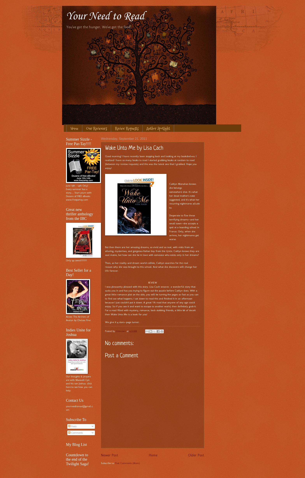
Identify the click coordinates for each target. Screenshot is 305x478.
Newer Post (109, 455)
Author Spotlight (158, 128)
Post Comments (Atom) (127, 463)
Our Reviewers (96, 128)
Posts (72, 426)
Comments (75, 432)
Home (74, 128)
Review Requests (126, 128)
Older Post (196, 455)
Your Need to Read (105, 16)
